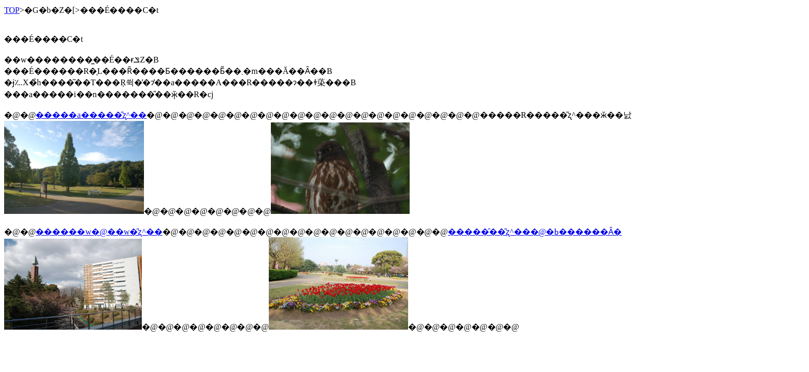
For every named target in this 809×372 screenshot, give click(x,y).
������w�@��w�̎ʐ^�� (99, 231)
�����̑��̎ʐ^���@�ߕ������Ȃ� (535, 231)
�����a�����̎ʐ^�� (91, 115)
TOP (12, 10)
